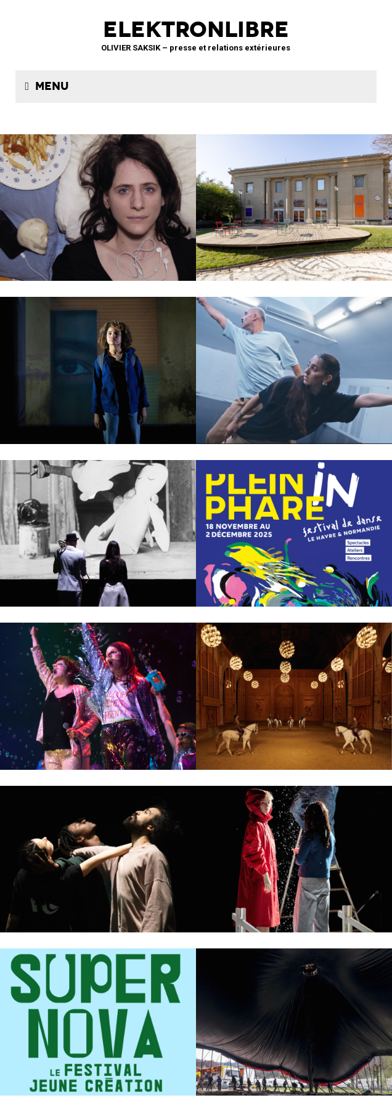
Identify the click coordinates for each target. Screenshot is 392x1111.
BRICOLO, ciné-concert (98, 525)
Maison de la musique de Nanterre (294, 362)
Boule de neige (294, 851)
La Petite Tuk (98, 362)
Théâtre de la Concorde (294, 199)
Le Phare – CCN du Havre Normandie (294, 525)
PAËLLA (98, 688)
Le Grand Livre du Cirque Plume (294, 1014)
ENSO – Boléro (98, 851)
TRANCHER (98, 199)
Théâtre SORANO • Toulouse (98, 1014)
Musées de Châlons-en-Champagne (294, 688)
